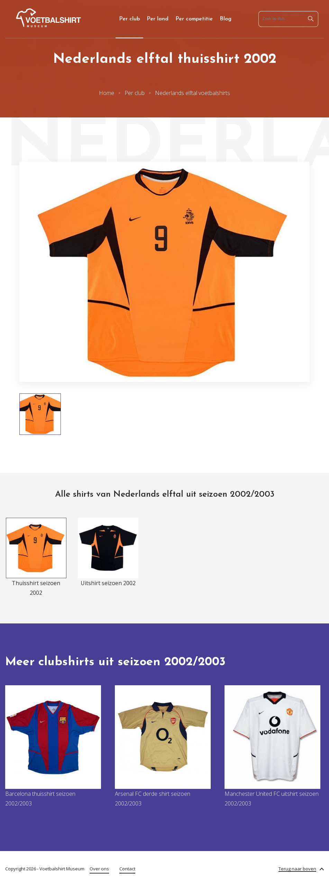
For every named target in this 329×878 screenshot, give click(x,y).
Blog (225, 19)
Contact (127, 869)
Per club (129, 19)
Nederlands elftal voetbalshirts (192, 93)
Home (106, 93)
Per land (157, 19)
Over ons (99, 869)
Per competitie (194, 19)
